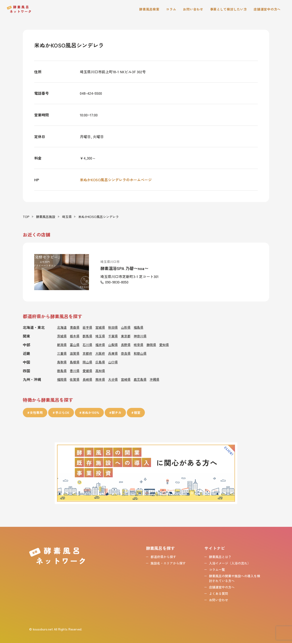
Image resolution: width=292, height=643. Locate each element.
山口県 (113, 362)
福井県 (100, 344)
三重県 (62, 353)
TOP (26, 216)
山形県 (125, 327)
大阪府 (100, 353)
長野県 (125, 344)
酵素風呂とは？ (220, 556)
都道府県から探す (163, 556)
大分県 (113, 379)
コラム (171, 9)
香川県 (74, 370)
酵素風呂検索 (149, 9)
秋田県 (113, 327)
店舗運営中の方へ (267, 9)
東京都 (125, 336)
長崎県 (87, 379)
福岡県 (62, 379)
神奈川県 (140, 336)
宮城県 (100, 327)
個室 (137, 412)
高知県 (100, 370)
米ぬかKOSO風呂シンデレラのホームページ (116, 179)
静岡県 (151, 344)
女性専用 (36, 412)
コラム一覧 (217, 569)
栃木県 (74, 336)
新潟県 (62, 344)
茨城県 (62, 336)
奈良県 (125, 353)
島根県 (74, 362)
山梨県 (113, 344)
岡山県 (87, 362)
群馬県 (87, 336)
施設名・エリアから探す (168, 563)
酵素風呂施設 (45, 216)
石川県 (87, 344)
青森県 (74, 327)
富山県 (74, 344)
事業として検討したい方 (228, 9)
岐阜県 (138, 344)
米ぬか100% (90, 412)
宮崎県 (125, 379)
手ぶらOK (62, 412)
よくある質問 (218, 593)
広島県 (100, 362)
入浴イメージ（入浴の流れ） (229, 563)
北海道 (62, 327)
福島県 (138, 327)
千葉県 (113, 336)
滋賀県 (74, 353)
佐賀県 (74, 379)
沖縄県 (154, 379)
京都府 (87, 353)
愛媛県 (87, 370)
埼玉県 (67, 216)
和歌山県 (140, 353)
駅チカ (116, 412)
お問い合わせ (193, 9)
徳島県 (62, 370)
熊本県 (100, 379)
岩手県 (87, 327)
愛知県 (164, 344)
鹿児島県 (140, 379)
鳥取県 (62, 362)
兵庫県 (113, 353)
